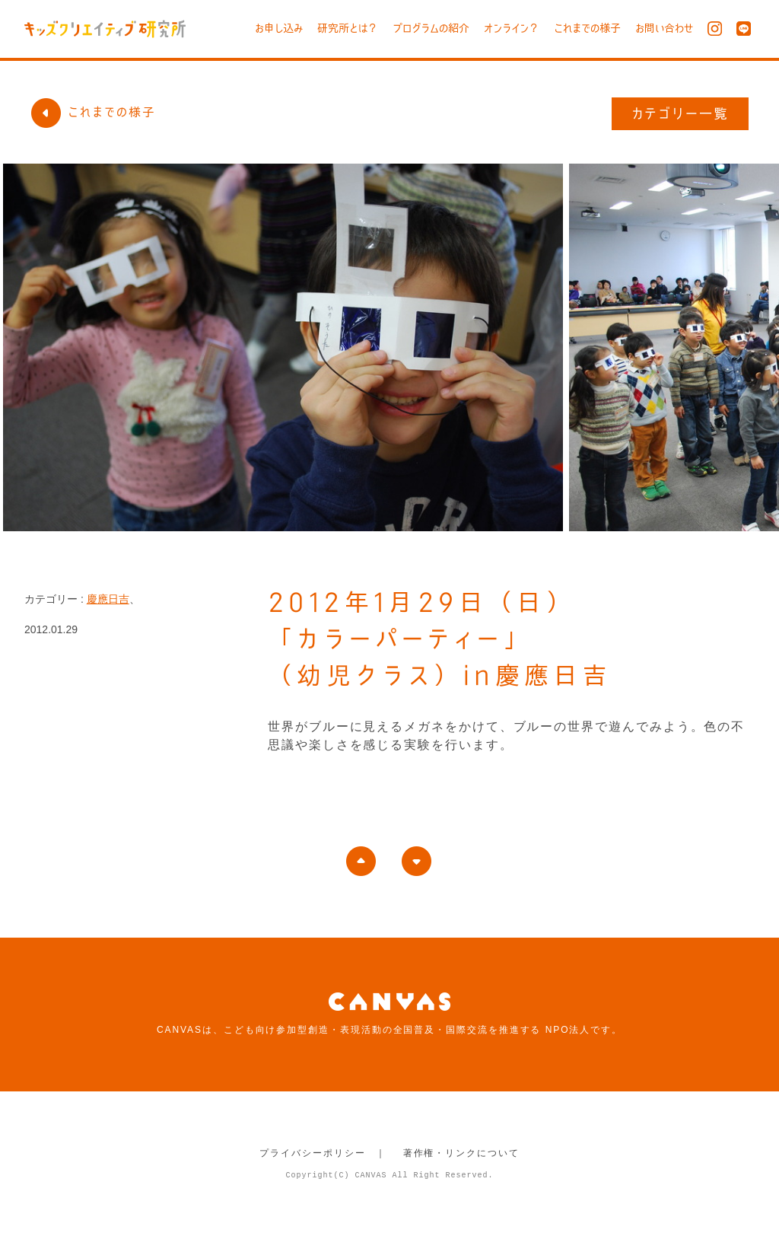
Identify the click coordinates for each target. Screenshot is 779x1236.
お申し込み (279, 28)
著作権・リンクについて (461, 1153)
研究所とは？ (347, 28)
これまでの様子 (587, 28)
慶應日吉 (108, 599)
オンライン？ (511, 28)
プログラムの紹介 (431, 28)
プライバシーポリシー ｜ (322, 1153)
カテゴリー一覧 (680, 113)
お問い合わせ (664, 28)
